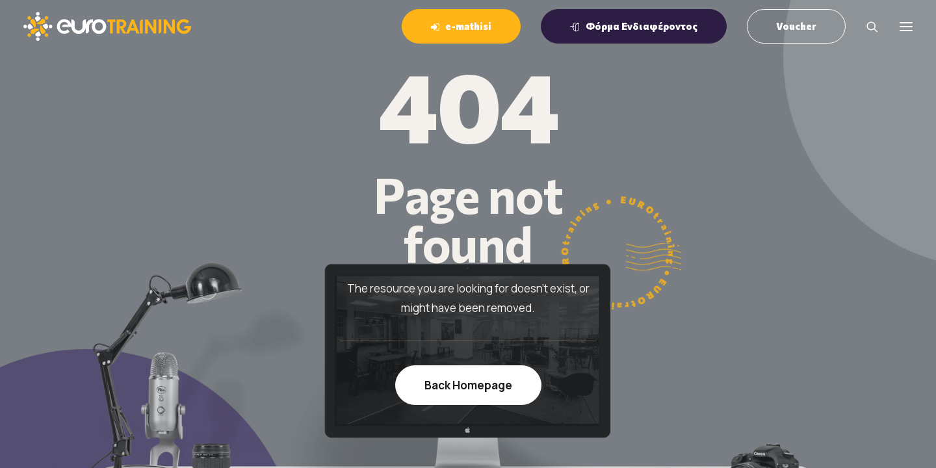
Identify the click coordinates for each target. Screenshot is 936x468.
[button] (906, 26)
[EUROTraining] (107, 26)
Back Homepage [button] (468, 385)
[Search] (866, 26)
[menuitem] (466, 26)
